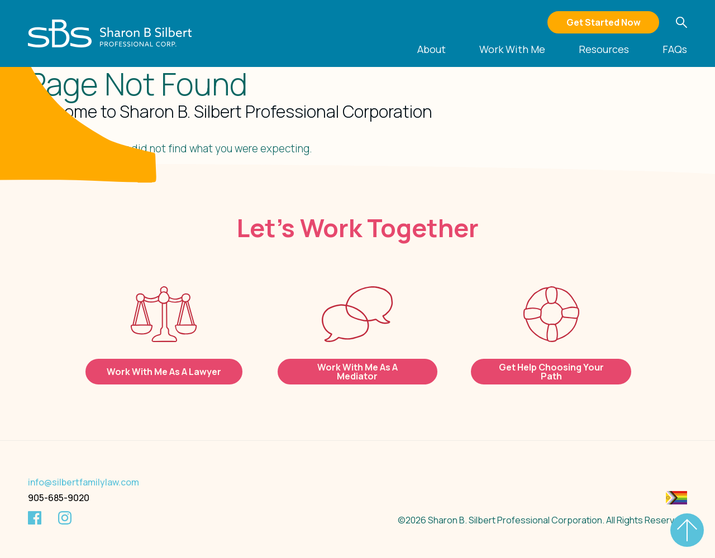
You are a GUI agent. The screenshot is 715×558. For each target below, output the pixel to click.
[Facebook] (34, 518)
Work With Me (512, 50)
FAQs (674, 50)
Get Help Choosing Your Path (551, 371)
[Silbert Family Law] (110, 33)
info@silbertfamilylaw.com (83, 482)
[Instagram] (65, 518)
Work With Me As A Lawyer (164, 371)
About (431, 50)
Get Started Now (603, 22)
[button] (681, 22)
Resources (604, 50)
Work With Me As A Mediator (357, 371)
